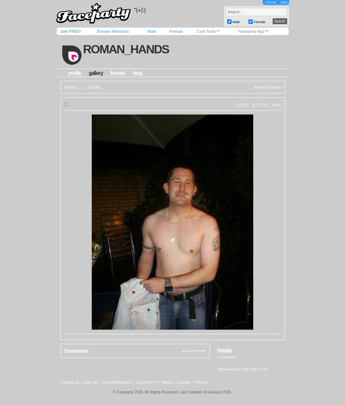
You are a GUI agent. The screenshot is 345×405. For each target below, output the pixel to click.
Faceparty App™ (253, 31)
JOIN (283, 2)
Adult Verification (117, 382)
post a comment (194, 351)
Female (176, 31)
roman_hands (126, 49)
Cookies (183, 382)
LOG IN (271, 2)
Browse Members (113, 31)
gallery (96, 73)
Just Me (93, 87)
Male (151, 31)
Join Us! (91, 382)
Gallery (71, 87)
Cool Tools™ (208, 31)
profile (74, 73)
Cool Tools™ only (254, 369)
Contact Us (70, 382)
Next (276, 105)
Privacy (201, 382)
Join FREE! (70, 31)
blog (137, 73)
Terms (166, 382)
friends (117, 73)
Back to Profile (267, 87)
